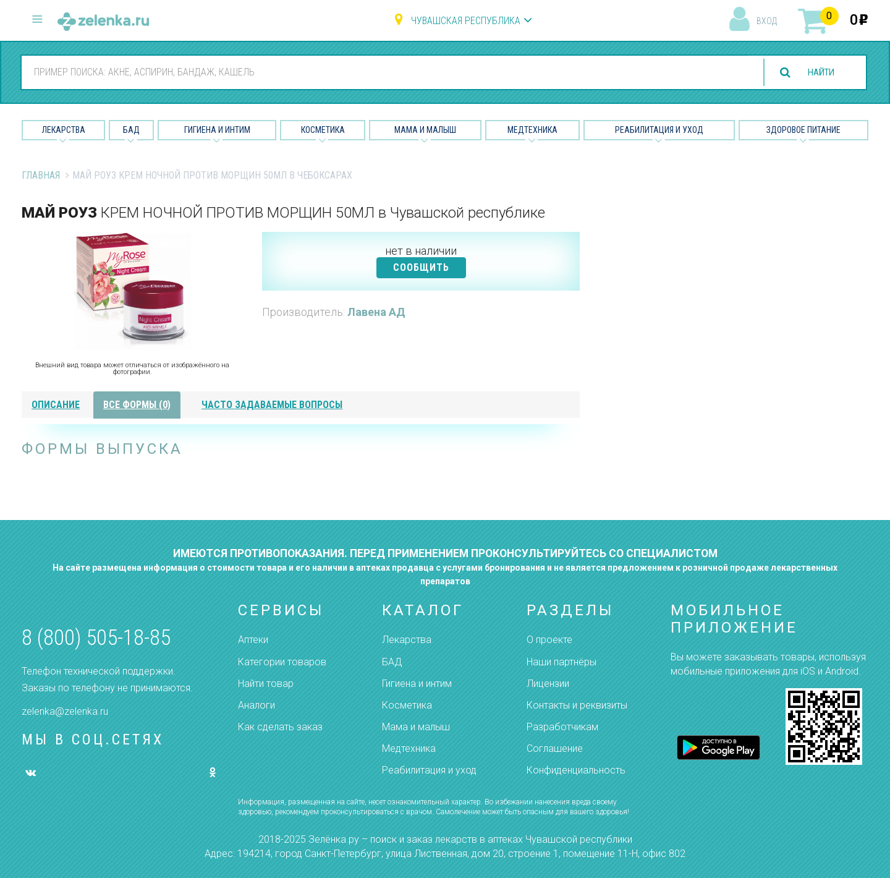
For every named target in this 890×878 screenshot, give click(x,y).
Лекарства (63, 130)
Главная (41, 175)
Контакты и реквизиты (577, 705)
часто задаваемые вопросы (271, 405)
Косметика (323, 130)
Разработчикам (562, 727)
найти (818, 73)
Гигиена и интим (417, 683)
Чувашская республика (465, 21)
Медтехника (532, 130)
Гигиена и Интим (217, 130)
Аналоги (256, 705)
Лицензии (548, 683)
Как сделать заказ (280, 727)
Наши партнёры (561, 662)
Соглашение (555, 748)
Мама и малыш (425, 130)
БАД (131, 130)
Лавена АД (376, 311)
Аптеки (253, 640)
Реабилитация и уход (659, 130)
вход (766, 21)
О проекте (549, 640)
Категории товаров (282, 662)
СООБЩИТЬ (421, 267)
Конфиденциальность (576, 770)
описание (56, 405)
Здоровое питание (803, 130)
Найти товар (266, 683)
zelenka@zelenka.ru (65, 711)
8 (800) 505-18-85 (96, 637)
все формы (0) (137, 405)
